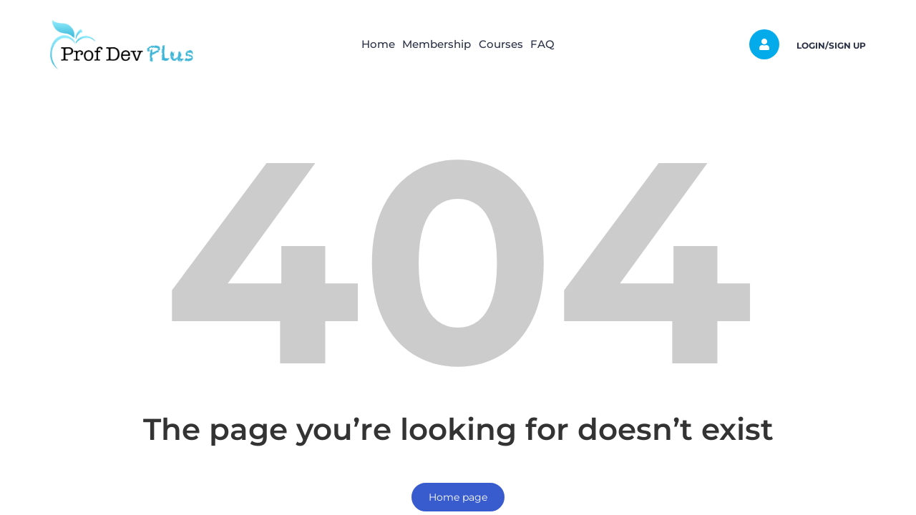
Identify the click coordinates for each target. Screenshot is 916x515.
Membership (430, 44)
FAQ (564, 44)
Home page (458, 497)
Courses (508, 44)
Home (357, 44)
